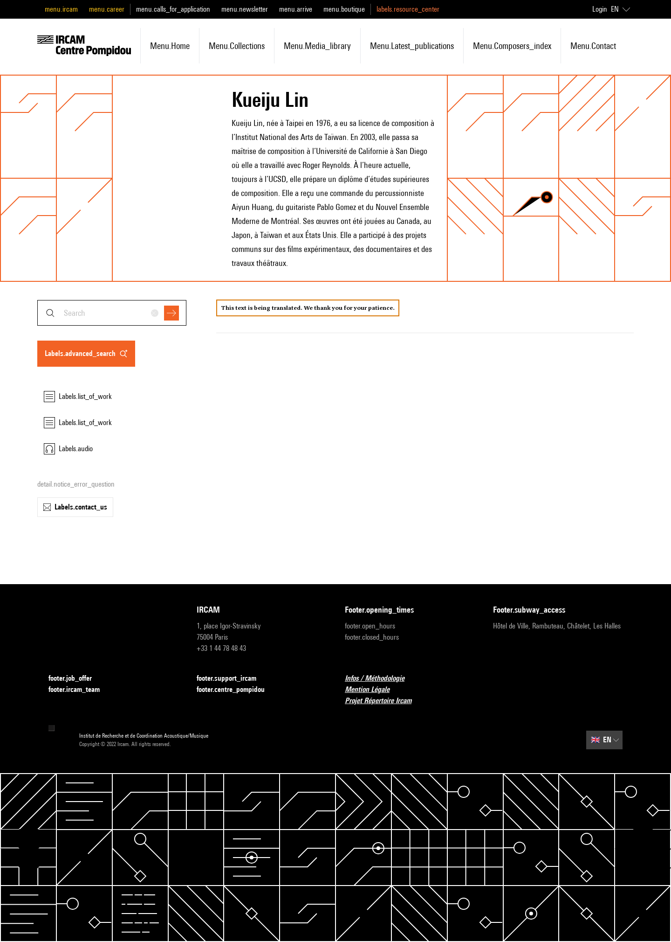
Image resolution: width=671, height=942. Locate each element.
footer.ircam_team (79, 690)
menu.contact (593, 46)
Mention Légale (373, 690)
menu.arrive (295, 9)
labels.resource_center (408, 9)
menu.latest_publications (412, 46)
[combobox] (111, 313)
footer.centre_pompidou (236, 690)
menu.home (170, 46)
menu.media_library (317, 46)
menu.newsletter (244, 9)
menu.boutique (344, 9)
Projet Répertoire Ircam (384, 701)
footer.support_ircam (232, 679)
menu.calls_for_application (173, 9)
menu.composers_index (512, 46)
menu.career (106, 9)
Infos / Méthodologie (380, 679)
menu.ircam (61, 9)
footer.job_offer (75, 679)
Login (599, 9)
